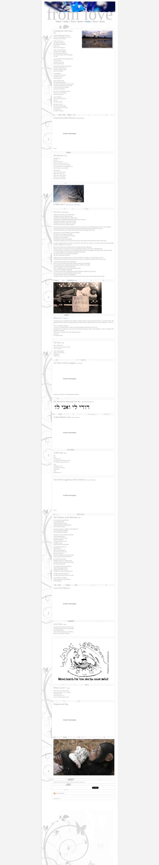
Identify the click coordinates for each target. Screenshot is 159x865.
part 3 (64, 394)
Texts (73, 21)
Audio (65, 21)
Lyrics (55, 148)
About (102, 21)
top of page (82, 782)
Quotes (80, 21)
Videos (58, 21)
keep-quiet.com (56, 798)
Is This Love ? (59, 204)
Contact (77, 782)
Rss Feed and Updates (58, 793)
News (95, 21)
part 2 (58, 394)
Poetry (68, 782)
